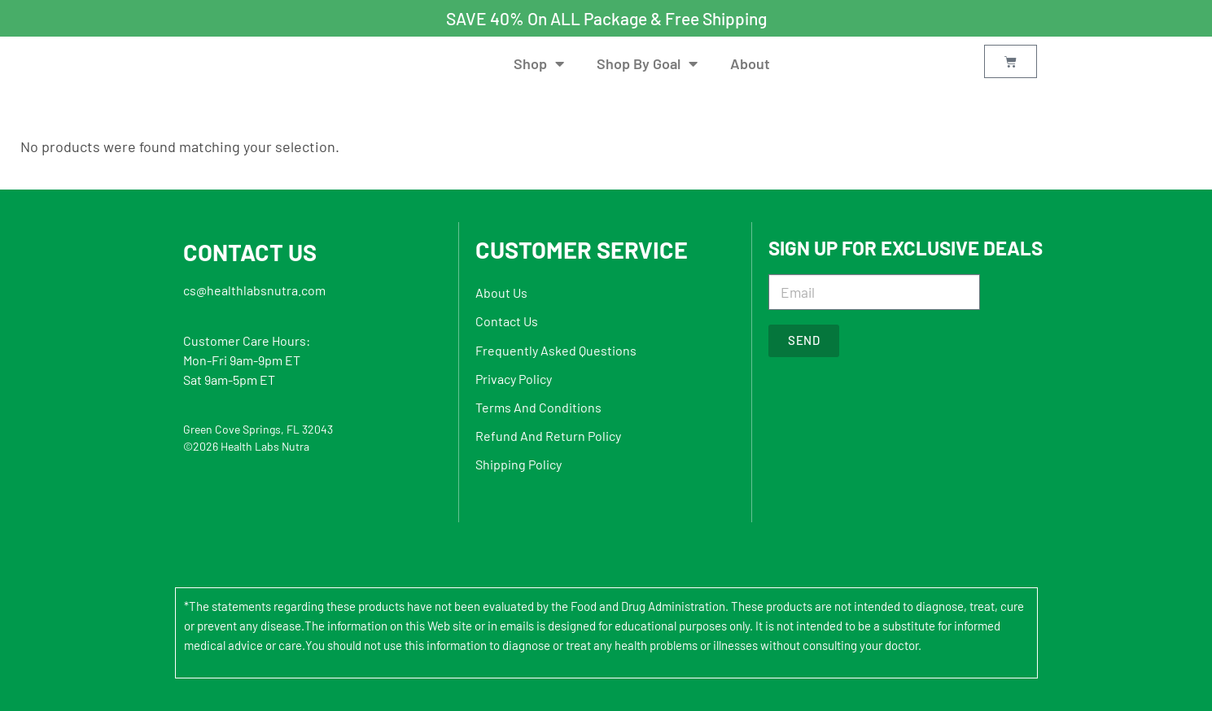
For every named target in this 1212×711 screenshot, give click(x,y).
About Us (501, 292)
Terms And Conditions (538, 407)
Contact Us (506, 321)
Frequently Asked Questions (556, 350)
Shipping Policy (518, 464)
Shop (539, 63)
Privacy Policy (513, 378)
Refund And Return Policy (548, 435)
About (750, 63)
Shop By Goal (647, 63)
